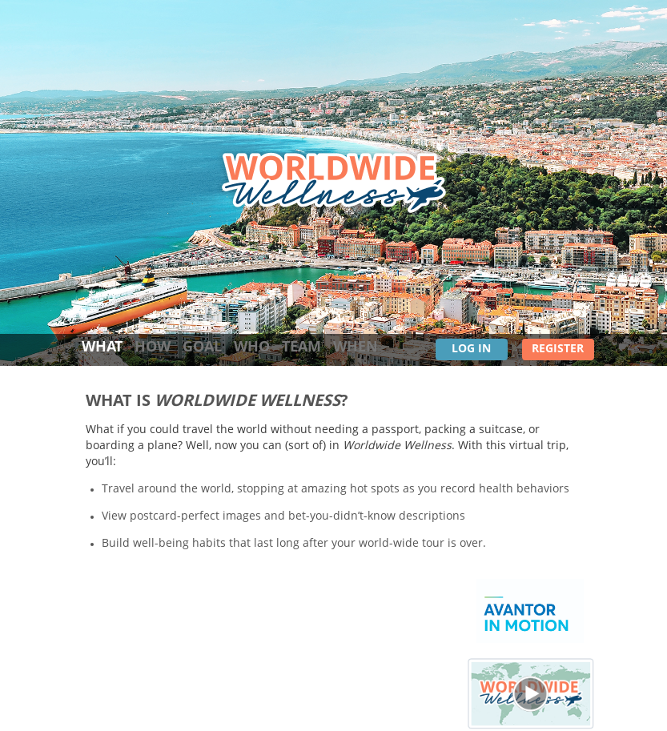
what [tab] (102, 347)
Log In (471, 349)
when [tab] (355, 347)
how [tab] (153, 347)
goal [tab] (202, 347)
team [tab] (301, 347)
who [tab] (252, 347)
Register (558, 349)
